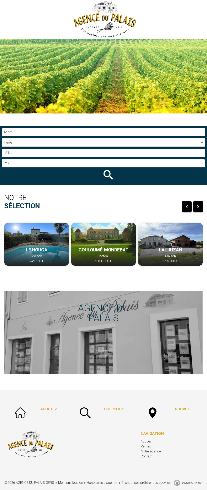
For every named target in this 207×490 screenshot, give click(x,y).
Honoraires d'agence (102, 483)
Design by (191, 482)
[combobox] (103, 132)
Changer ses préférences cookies (146, 483)
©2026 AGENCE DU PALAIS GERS (29, 483)
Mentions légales (70, 483)
